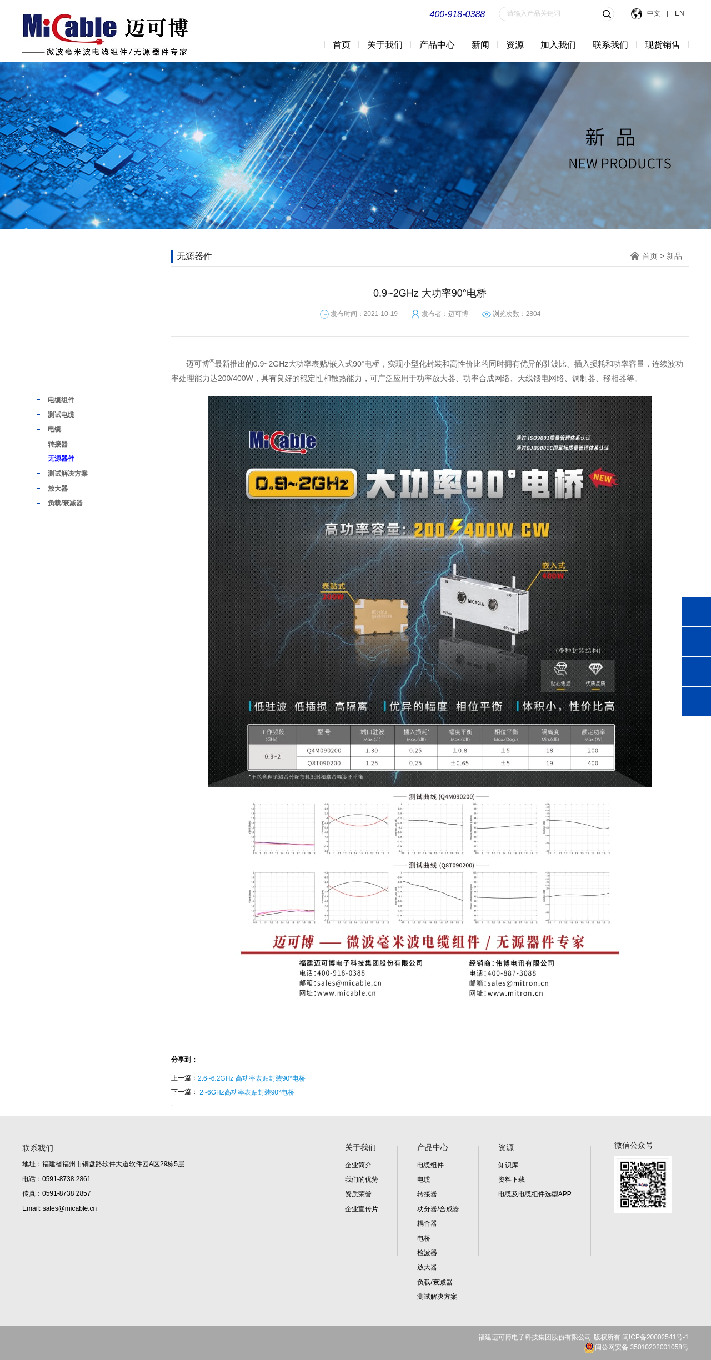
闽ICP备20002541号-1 (655, 1337)
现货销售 (662, 44)
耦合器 (427, 1223)
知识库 (508, 1165)
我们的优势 (361, 1179)
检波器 (427, 1253)
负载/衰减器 (434, 1282)
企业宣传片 (361, 1209)
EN (678, 13)
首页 (342, 44)
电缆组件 (430, 1165)
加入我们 (558, 44)
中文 (654, 13)
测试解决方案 (437, 1297)
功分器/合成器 (438, 1209)
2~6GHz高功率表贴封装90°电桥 (246, 1092)
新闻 (480, 44)
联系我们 (610, 44)
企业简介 (358, 1165)
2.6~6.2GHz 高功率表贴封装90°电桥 (252, 1078)
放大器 (427, 1267)
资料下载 (511, 1179)
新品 (49, 377)
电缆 (423, 1179)
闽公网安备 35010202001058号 (636, 1347)
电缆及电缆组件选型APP (535, 1194)
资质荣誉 (358, 1194)
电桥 (423, 1238)
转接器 (427, 1194)
